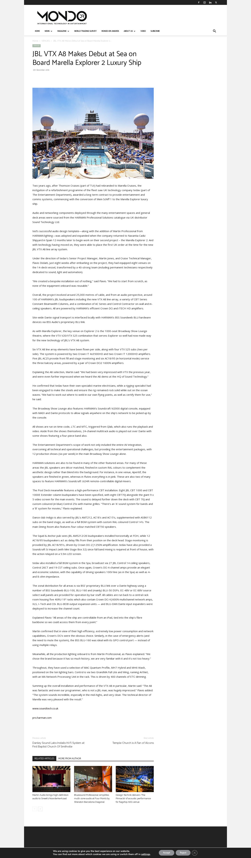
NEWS (48, 31)
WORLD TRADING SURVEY (85, 31)
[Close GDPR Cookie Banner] (197, 852)
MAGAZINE (63, 31)
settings (142, 854)
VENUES (45, 41)
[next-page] (40, 809)
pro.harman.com (42, 717)
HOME (37, 31)
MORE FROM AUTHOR (69, 759)
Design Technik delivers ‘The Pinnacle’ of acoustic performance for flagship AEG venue (133, 798)
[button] (214, 31)
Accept (165, 852)
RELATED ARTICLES (44, 759)
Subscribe (155, 31)
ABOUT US (129, 31)
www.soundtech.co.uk (45, 708)
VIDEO (143, 31)
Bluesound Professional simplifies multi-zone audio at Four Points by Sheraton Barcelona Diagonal (92, 798)
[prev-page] (34, 809)
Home (35, 41)
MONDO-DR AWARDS (110, 31)
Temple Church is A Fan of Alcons (133, 742)
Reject (184, 852)
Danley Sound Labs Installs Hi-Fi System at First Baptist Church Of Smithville (58, 744)
